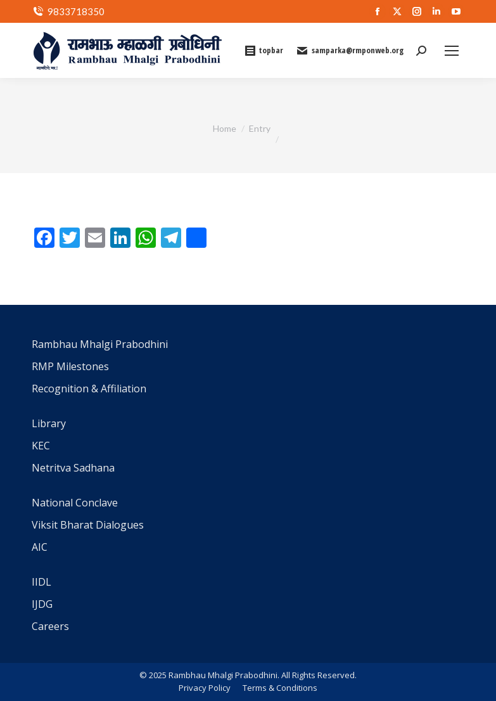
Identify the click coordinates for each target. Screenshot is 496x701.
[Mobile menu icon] (451, 50)
